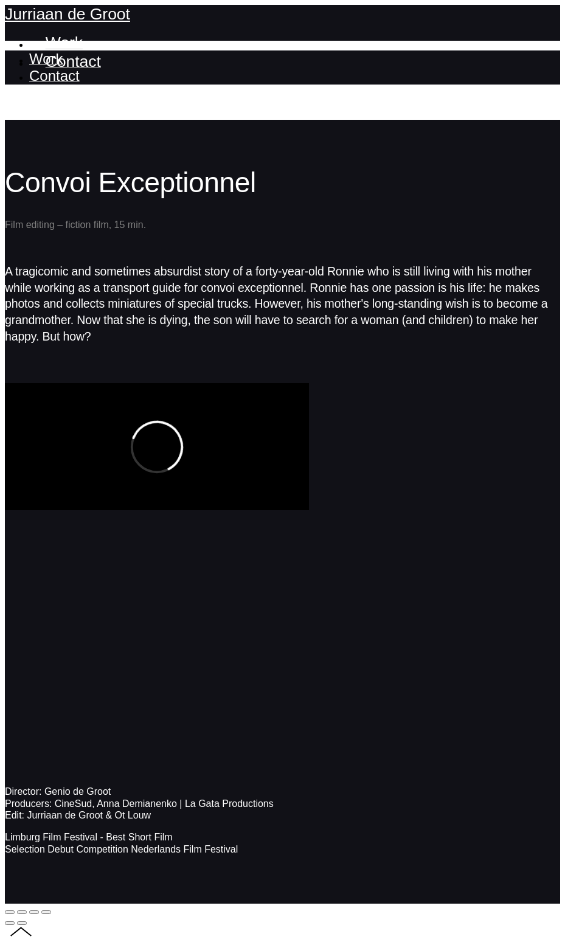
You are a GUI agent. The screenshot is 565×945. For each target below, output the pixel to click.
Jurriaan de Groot (67, 14)
